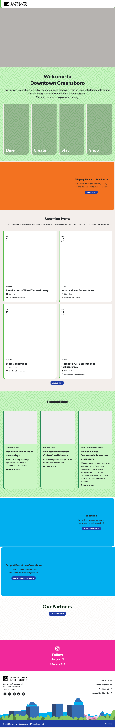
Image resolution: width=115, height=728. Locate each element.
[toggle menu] (111, 4)
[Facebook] (4, 694)
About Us (105, 681)
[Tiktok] (18, 694)
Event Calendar (102, 685)
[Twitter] (9, 694)
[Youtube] (22, 694)
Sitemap (108, 724)
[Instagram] (13, 694)
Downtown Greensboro (18, 724)
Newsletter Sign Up (100, 693)
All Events (56, 383)
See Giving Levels (57, 614)
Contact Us (104, 689)
